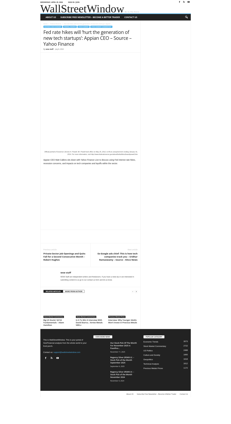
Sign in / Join (73, 2)
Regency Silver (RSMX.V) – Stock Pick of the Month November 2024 (122, 398)
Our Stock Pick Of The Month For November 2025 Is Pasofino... (123, 369)
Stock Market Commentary (101, 27)
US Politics (148, 374)
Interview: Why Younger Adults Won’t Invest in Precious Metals (122, 344)
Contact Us (130, 17)
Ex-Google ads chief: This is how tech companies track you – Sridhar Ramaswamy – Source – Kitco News (117, 280)
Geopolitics (148, 383)
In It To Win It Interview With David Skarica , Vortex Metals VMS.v (89, 346)
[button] (186, 17)
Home (45, 24)
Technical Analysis (151, 387)
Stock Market (84, 27)
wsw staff (49, 49)
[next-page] (136, 315)
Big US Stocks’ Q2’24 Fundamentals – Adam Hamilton (53, 346)
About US (51, 17)
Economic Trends (150, 365)
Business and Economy (52, 27)
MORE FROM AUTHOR (73, 315)
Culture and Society (151, 379)
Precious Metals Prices (117, 340)
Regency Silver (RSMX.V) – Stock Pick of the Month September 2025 (122, 384)
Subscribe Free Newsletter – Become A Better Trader (90, 17)
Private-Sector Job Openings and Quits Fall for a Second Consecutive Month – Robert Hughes (64, 280)
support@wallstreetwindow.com (66, 376)
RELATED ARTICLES (53, 315)
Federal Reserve (55, 24)
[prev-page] (132, 315)
